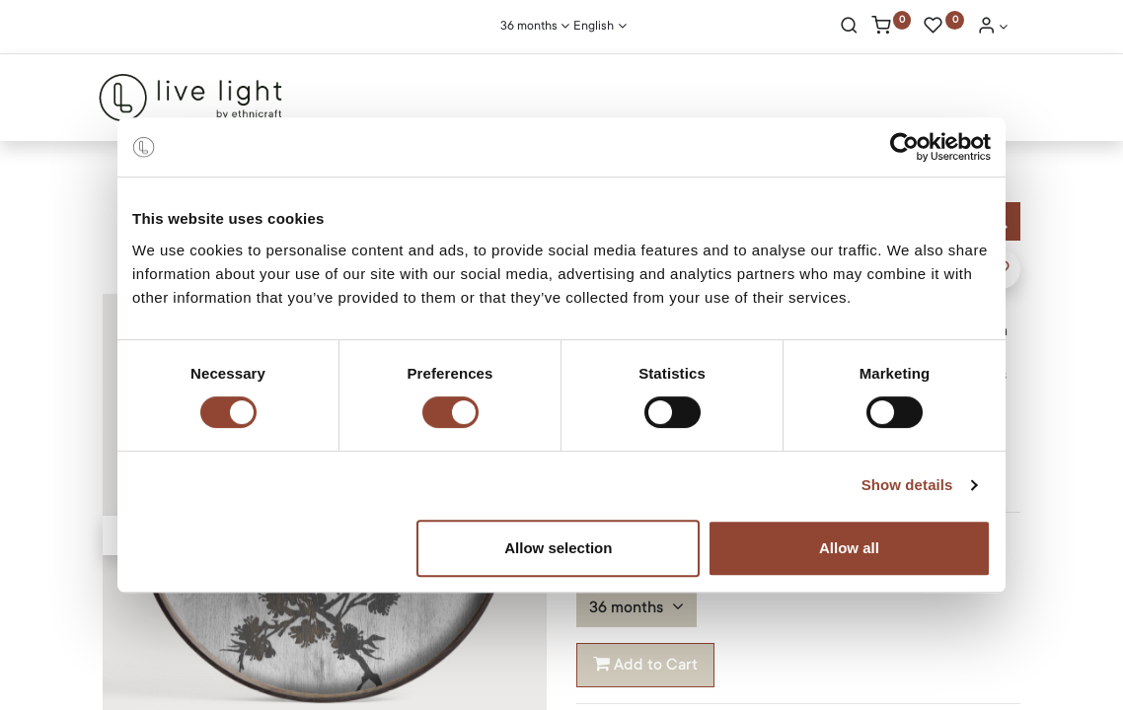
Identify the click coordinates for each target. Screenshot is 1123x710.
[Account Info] (993, 28)
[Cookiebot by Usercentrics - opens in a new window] (904, 147)
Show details (907, 484)
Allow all (849, 547)
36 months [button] (628, 607)
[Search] (849, 28)
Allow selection (558, 547)
